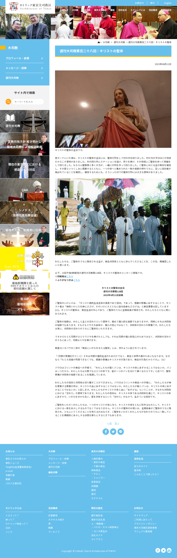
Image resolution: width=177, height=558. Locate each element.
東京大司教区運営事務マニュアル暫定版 (145, 529)
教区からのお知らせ (16, 458)
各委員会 (95, 481)
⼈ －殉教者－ (98, 523)
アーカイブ (54, 531)
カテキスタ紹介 (56, 519)
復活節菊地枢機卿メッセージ (24, 302)
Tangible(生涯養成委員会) (19, 466)
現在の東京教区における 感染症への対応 (24, 165)
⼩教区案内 (97, 458)
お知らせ (64, 9)
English (167, 3)
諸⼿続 (137, 470)
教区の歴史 (166, 9)
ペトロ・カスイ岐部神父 (106, 527)
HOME (99, 42)
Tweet (113, 431)
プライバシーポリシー (145, 523)
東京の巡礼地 (98, 519)
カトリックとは (137, 9)
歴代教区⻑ (97, 515)
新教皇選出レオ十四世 (24, 256)
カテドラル (97, 498)
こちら (69, 276)
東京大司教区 (100, 9)
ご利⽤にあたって (143, 519)
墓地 (93, 489)
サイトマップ (141, 515)
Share (106, 431)
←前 (109, 423)
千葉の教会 (99, 466)
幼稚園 (94, 485)
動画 (8, 479)
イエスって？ (12, 515)
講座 (112, 9)
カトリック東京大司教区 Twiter (163, 550)
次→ (117, 423)
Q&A (25, 188)
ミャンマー (99, 477)
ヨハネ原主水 (100, 530)
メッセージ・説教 (16, 66)
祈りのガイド (141, 466)
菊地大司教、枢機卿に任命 (23, 228)
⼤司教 (13, 47)
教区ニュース (12, 462)
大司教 (75, 9)
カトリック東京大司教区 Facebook (158, 550)
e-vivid (9, 471)
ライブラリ (97, 539)
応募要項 (52, 515)
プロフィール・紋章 (17, 57)
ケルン (97, 473)
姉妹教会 (95, 470)
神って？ (10, 519)
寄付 (152, 3)
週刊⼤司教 (12, 76)
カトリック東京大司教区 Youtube (169, 550)
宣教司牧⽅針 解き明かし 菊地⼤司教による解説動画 (24, 142)
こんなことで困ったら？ (146, 474)
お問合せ (139, 3)
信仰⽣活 (138, 458)
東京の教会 (99, 462)
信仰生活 (122, 9)
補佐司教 (86, 9)
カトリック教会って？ (17, 523)
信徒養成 (153, 9)
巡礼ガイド (97, 534)
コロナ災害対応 (14, 483)
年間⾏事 (10, 475)
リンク (9, 531)
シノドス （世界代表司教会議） (25, 210)
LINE (120, 431)
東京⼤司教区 (98, 451)
